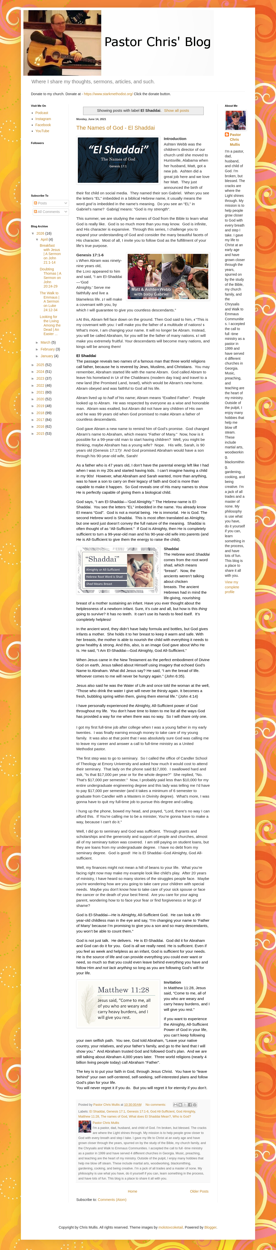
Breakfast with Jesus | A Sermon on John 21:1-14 (50, 253)
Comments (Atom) (112, 1200)
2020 (41, 399)
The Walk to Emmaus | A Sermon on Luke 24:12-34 (49, 301)
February (48, 349)
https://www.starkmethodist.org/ (108, 94)
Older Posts (199, 1191)
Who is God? (182, 1116)
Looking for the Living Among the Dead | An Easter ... (50, 325)
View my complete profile (232, 587)
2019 (41, 406)
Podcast (42, 113)
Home (132, 1191)
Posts (40, 203)
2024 (41, 372)
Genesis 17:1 (116, 1111)
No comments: (156, 1104)
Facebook (43, 125)
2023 (41, 378)
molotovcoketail (171, 1227)
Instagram (43, 119)
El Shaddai (97, 1111)
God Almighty (185, 1111)
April (45, 239)
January (47, 356)
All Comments (47, 212)
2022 (41, 385)
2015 (41, 434)
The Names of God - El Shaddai (115, 128)
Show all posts (176, 110)
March (46, 342)
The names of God (114, 1116)
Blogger (210, 1227)
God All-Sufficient (162, 1111)
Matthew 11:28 (88, 1116)
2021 (41, 392)
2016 (41, 426)
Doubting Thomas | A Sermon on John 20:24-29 (50, 277)
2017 (41, 420)
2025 (41, 365)
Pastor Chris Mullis (235, 140)
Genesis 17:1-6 (137, 1111)
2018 (41, 413)
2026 (41, 233)
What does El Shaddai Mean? (150, 1116)
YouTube (42, 131)
